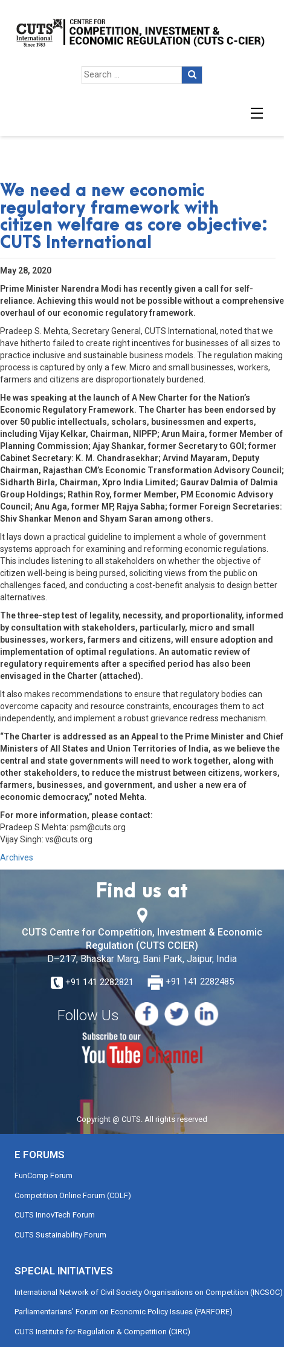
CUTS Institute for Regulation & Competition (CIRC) (102, 1331)
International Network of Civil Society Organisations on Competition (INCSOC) (149, 1292)
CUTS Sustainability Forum (60, 1234)
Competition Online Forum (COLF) (73, 1195)
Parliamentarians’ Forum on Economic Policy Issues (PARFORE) (124, 1311)
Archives (16, 857)
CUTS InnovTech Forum (55, 1214)
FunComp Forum (44, 1175)
